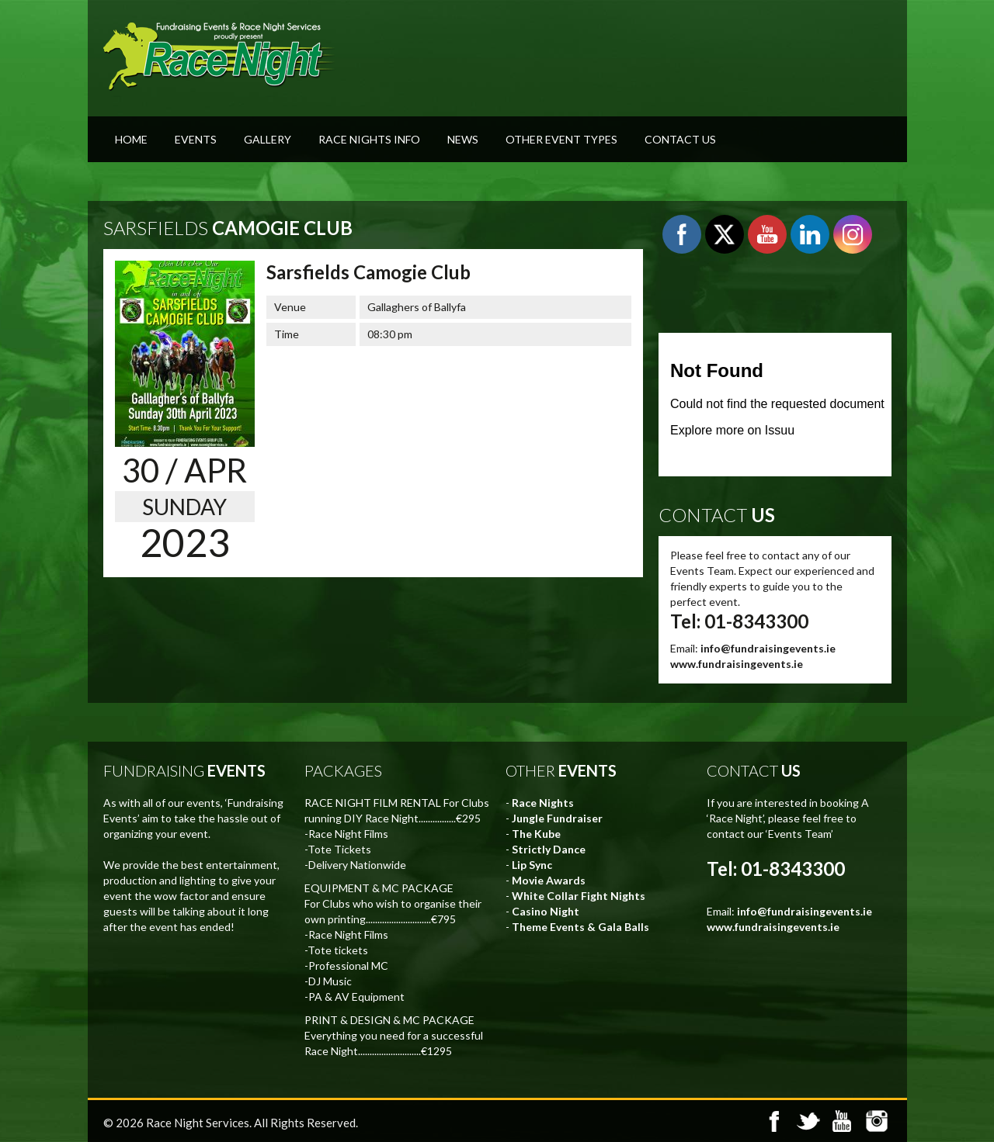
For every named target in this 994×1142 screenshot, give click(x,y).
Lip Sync (532, 864)
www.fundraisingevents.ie (736, 663)
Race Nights (543, 802)
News (462, 139)
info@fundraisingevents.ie (768, 648)
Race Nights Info (369, 139)
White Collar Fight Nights (578, 895)
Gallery (267, 139)
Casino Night (545, 911)
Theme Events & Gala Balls (580, 926)
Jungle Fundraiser (557, 818)
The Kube (536, 833)
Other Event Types (561, 139)
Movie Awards (549, 880)
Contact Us (680, 139)
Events (196, 139)
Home (131, 139)
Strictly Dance (549, 849)
